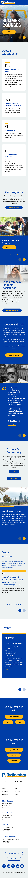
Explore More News (7, 556)
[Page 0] (2, 37)
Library (16, 794)
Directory (17, 791)
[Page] (10, 254)
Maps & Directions (19, 785)
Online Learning (5, 782)
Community (5, 794)
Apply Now (9, 32)
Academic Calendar (19, 782)
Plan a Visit (14, 755)
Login (24, 872)
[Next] (24, 37)
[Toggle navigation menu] (25, 2)
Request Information (14, 716)
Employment (5, 791)
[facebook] (4, 866)
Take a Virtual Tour (14, 853)
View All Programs (14, 207)
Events (16, 788)
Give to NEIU (14, 859)
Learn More (9, 247)
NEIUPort (4, 785)
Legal (21, 872)
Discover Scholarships (12, 310)
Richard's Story (12, 425)
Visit (14, 471)
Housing (4, 788)
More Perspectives (14, 355)
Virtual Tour (14, 478)
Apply (8, 722)
